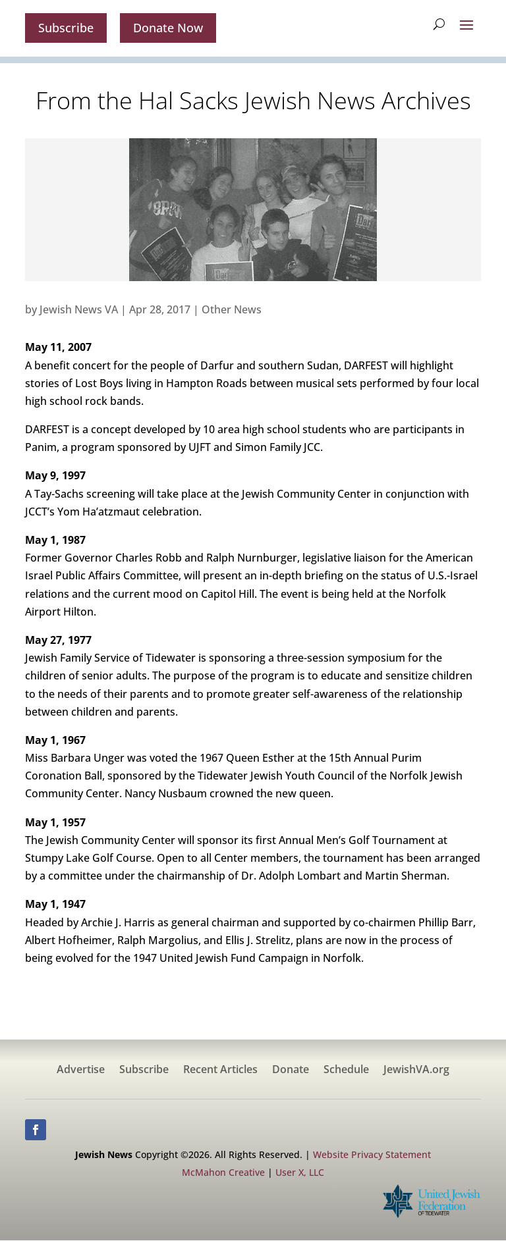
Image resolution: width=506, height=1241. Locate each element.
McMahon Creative (223, 1173)
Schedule (346, 1070)
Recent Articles (220, 1070)
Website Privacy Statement (372, 1154)
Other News (232, 309)
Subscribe (66, 28)
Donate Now (168, 28)
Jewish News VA (79, 309)
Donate (290, 1070)
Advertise (81, 1070)
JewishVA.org (416, 1070)
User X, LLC (299, 1173)
